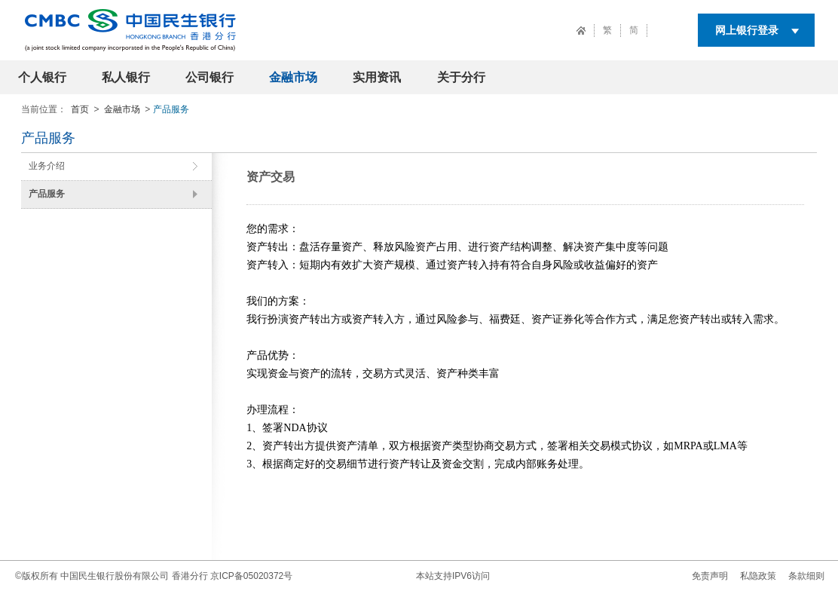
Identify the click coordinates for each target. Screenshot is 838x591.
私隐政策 (758, 576)
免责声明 (710, 576)
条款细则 (806, 576)
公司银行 (209, 77)
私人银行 (126, 77)
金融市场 (293, 77)
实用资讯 (377, 77)
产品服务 (47, 193)
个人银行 (42, 77)
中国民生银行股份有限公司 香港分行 (133, 576)
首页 (80, 109)
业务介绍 (47, 166)
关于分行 (461, 77)
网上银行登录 (746, 30)
